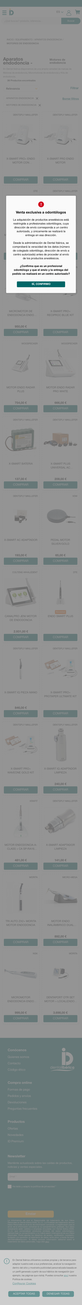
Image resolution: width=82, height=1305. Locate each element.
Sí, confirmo (41, 284)
